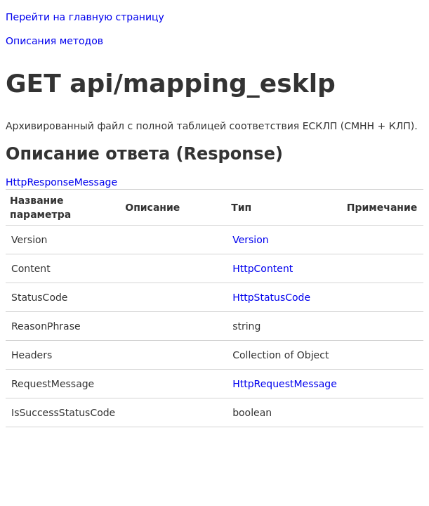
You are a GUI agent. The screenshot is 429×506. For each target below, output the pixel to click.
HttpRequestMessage (284, 383)
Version (250, 239)
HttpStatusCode (271, 297)
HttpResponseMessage (61, 182)
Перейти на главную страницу (85, 16)
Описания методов (54, 40)
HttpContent (262, 268)
